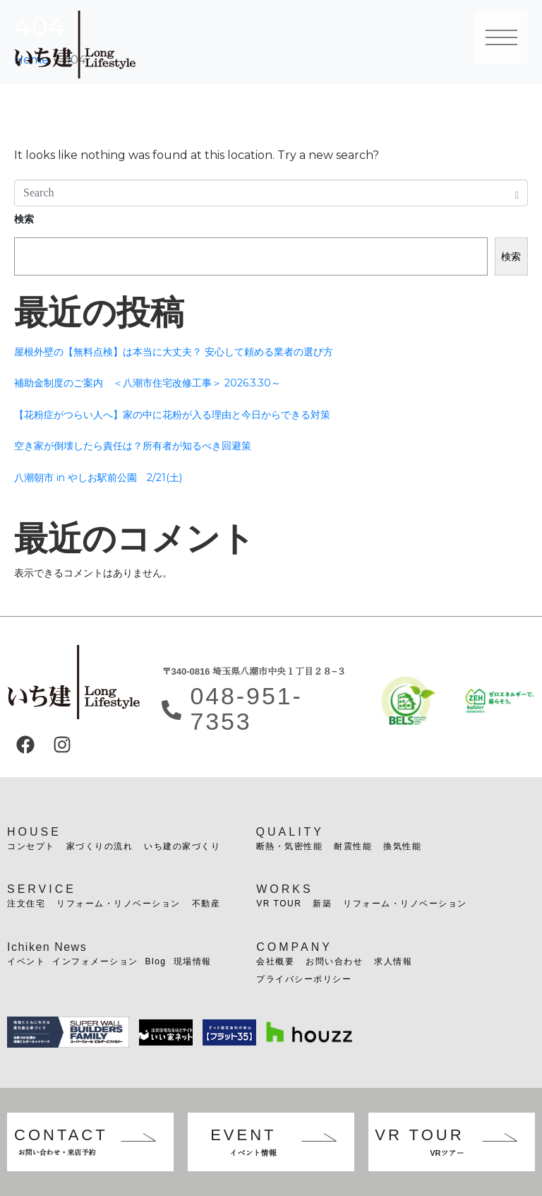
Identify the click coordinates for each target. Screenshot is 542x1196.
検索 (24, 219)
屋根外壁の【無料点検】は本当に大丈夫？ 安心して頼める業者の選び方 (173, 351)
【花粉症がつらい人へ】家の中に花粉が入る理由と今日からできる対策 (172, 414)
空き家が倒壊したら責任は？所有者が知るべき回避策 (132, 445)
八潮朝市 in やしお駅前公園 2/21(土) (98, 477)
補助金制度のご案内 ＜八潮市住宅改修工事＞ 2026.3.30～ (147, 383)
